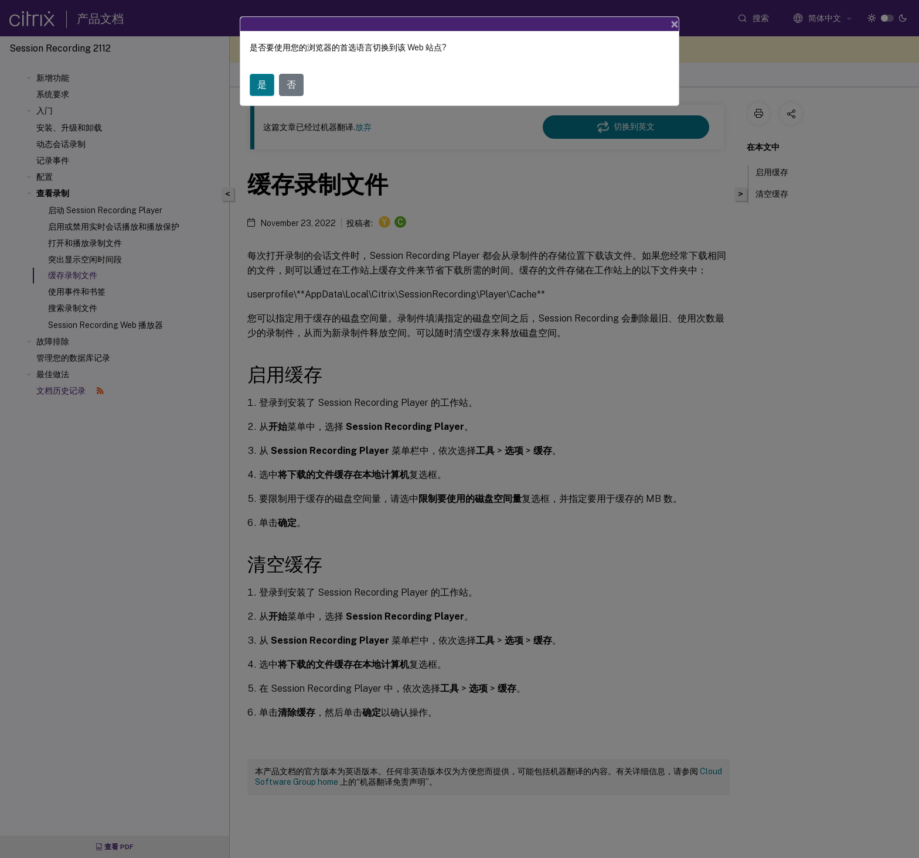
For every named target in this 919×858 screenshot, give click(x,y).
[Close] (674, 24)
